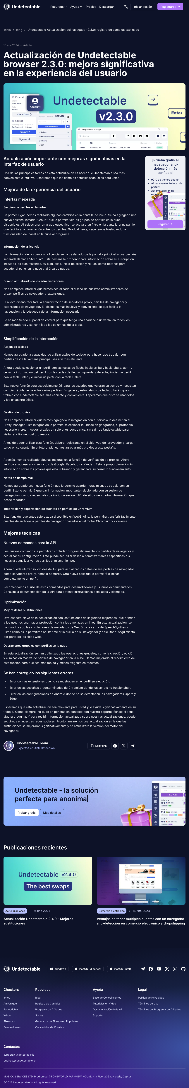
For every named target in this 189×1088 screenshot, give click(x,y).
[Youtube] (159, 969)
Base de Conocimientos (107, 997)
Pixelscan (9, 1021)
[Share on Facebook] (115, 745)
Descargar (106, 7)
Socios (39, 1015)
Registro (165, 224)
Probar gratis (27, 812)
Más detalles (52, 812)
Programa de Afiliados (48, 1009)
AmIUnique (10, 1003)
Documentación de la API (108, 1009)
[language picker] (126, 6)
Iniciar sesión (142, 7)
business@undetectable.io (19, 1060)
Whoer (7, 1015)
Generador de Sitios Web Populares (56, 1021)
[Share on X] (124, 745)
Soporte (97, 1015)
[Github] (183, 969)
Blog (19, 29)
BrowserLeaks (12, 1027)
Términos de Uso (148, 1003)
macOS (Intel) (120, 968)
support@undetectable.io (19, 1054)
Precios (91, 7)
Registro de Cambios (47, 1003)
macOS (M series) (88, 968)
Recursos (58, 7)
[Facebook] (151, 969)
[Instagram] (175, 969)
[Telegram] (142, 969)
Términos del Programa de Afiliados (159, 1009)
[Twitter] (167, 969)
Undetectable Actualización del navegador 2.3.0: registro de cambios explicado (83, 29)
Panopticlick (11, 1009)
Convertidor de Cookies (49, 1027)
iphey (7, 997)
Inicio (7, 29)
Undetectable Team (32, 743)
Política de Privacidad (151, 997)
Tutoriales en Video (104, 1003)
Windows (58, 968)
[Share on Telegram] (132, 745)
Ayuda (76, 7)
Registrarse (170, 7)
